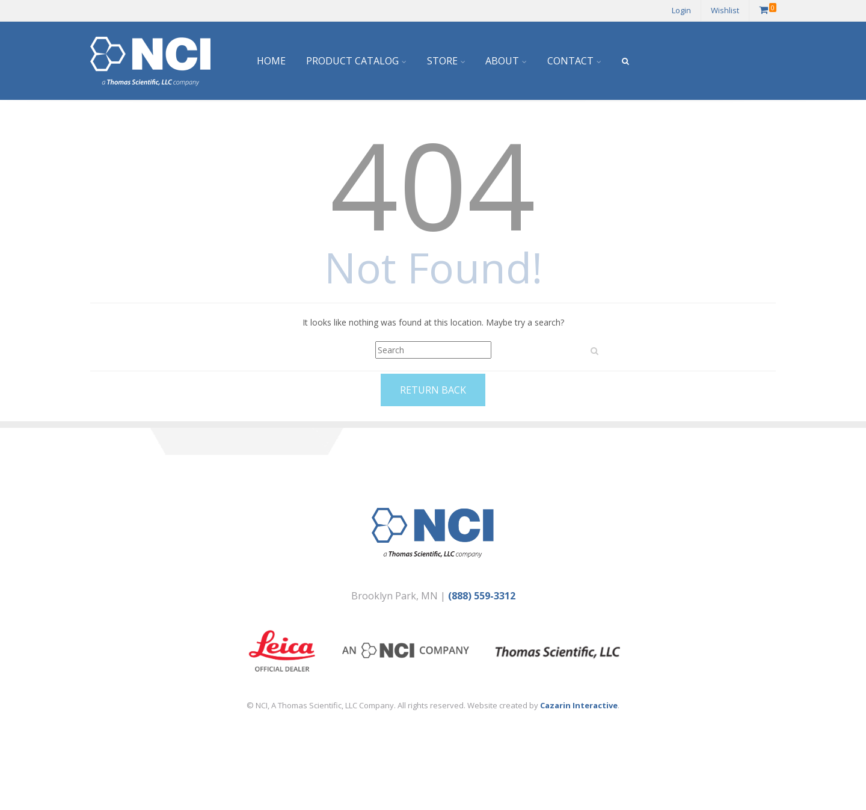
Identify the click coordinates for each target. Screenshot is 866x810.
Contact (570, 60)
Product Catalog (352, 60)
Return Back (433, 390)
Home (271, 60)
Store (442, 60)
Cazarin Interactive (579, 705)
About (502, 60)
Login (681, 10)
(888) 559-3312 (481, 595)
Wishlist (725, 10)
